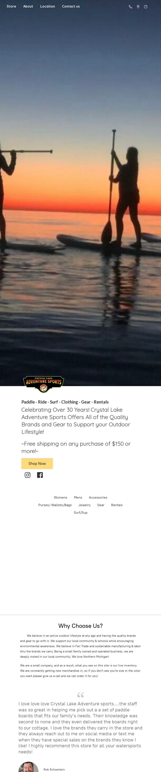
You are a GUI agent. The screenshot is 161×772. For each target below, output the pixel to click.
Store (11, 6)
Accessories (98, 497)
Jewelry (84, 505)
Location (47, 6)
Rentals (117, 505)
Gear (100, 505)
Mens (78, 497)
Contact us (71, 6)
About (28, 6)
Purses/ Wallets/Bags (55, 505)
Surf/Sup (80, 513)
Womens (60, 497)
